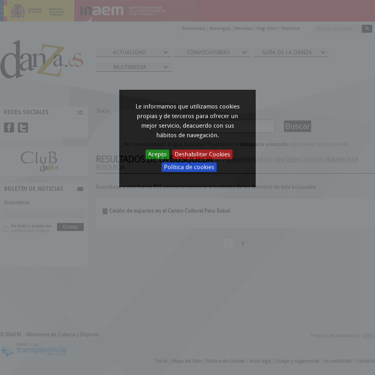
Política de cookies (189, 167)
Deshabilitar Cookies (202, 154)
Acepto (157, 154)
